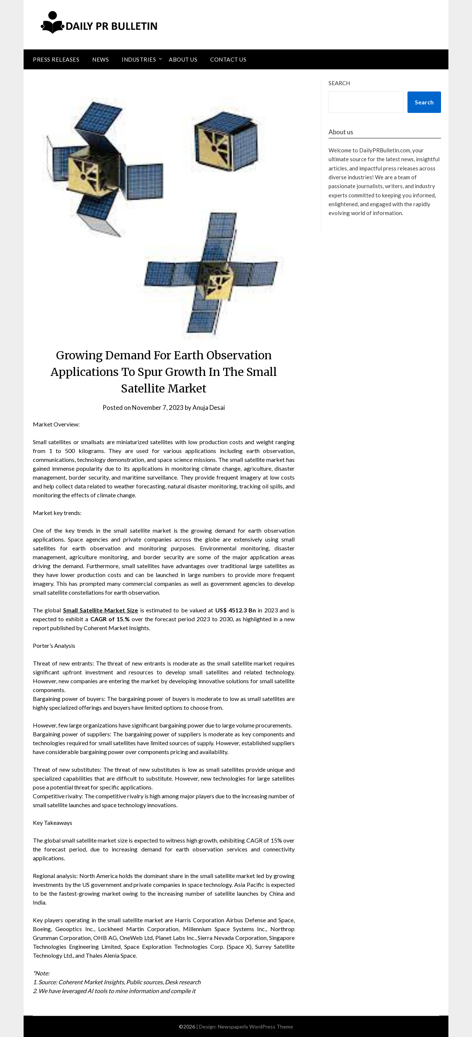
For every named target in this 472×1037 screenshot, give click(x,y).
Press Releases (56, 59)
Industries (139, 59)
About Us (183, 59)
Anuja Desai (208, 407)
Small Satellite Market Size (100, 609)
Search (339, 83)
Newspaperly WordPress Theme (255, 1026)
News (100, 59)
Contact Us (228, 59)
